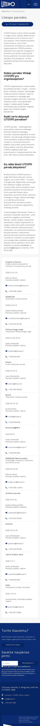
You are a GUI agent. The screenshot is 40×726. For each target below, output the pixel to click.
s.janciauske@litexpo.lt (17, 447)
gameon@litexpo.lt (15, 543)
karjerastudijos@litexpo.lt (18, 286)
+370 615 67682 (14, 612)
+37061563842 (14, 422)
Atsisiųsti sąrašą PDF (17, 24)
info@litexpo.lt (14, 248)
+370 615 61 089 (10, 703)
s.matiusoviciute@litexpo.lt (19, 318)
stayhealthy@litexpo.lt (17, 513)
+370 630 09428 (15, 390)
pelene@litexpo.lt (15, 384)
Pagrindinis (6, 11)
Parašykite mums (13, 645)
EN (29, 4)
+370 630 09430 (15, 324)
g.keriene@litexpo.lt (16, 607)
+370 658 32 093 (15, 488)
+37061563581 (14, 357)
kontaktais (25, 245)
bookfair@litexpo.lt (15, 351)
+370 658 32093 (15, 291)
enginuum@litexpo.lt (16, 482)
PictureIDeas (28, 722)
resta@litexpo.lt (14, 417)
